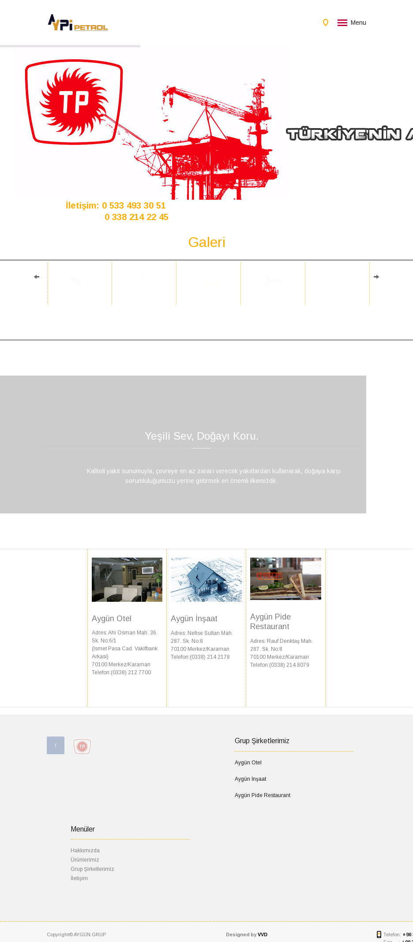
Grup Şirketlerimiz (92, 869)
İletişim (79, 878)
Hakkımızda (85, 850)
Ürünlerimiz (85, 860)
